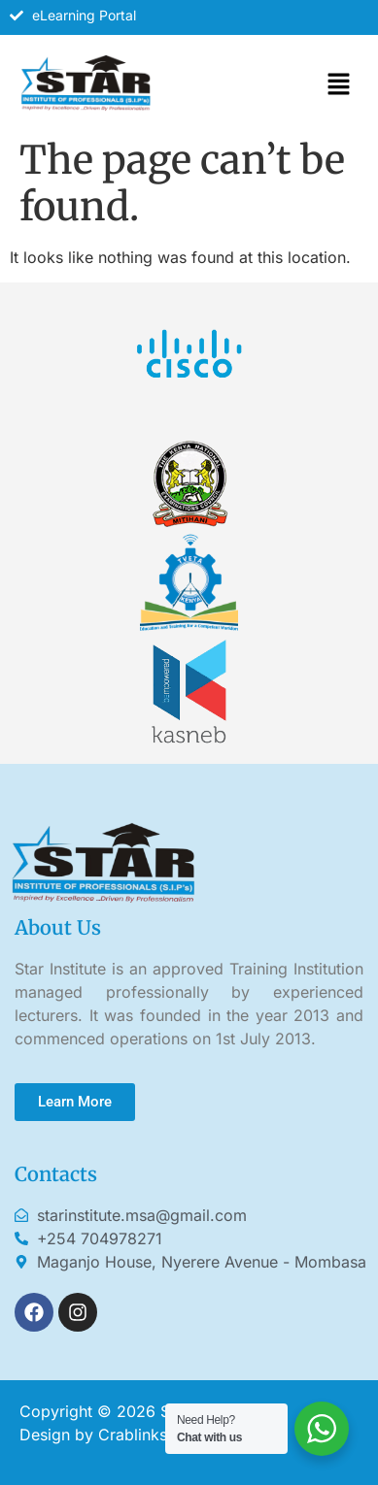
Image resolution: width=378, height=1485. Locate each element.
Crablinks (132, 1434)
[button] (339, 85)
